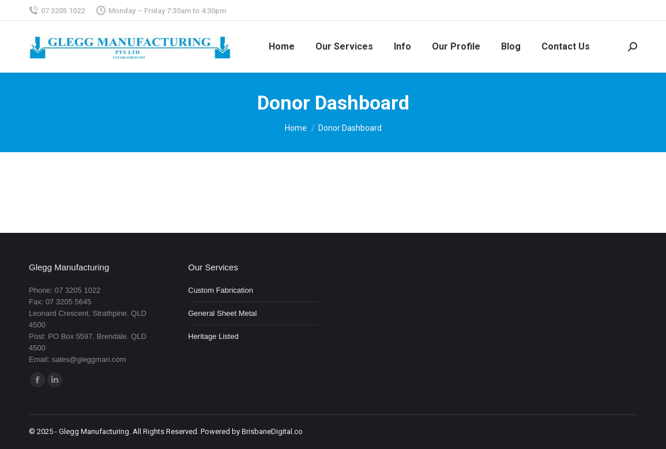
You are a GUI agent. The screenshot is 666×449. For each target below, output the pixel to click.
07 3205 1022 (57, 10)
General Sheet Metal (222, 313)
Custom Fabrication (220, 290)
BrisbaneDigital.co (272, 431)
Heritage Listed (213, 336)
